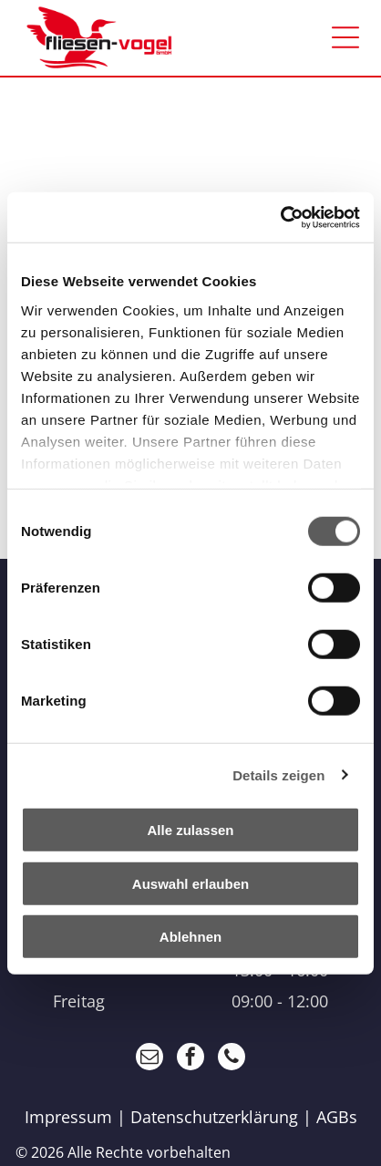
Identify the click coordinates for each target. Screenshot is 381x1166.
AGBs (336, 1117)
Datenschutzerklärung (214, 1117)
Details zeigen (278, 774)
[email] (149, 1059)
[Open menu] (345, 37)
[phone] (231, 1059)
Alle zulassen (190, 830)
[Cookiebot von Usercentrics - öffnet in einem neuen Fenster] (280, 217)
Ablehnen (190, 936)
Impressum (68, 1117)
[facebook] (190, 1059)
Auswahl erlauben (190, 883)
